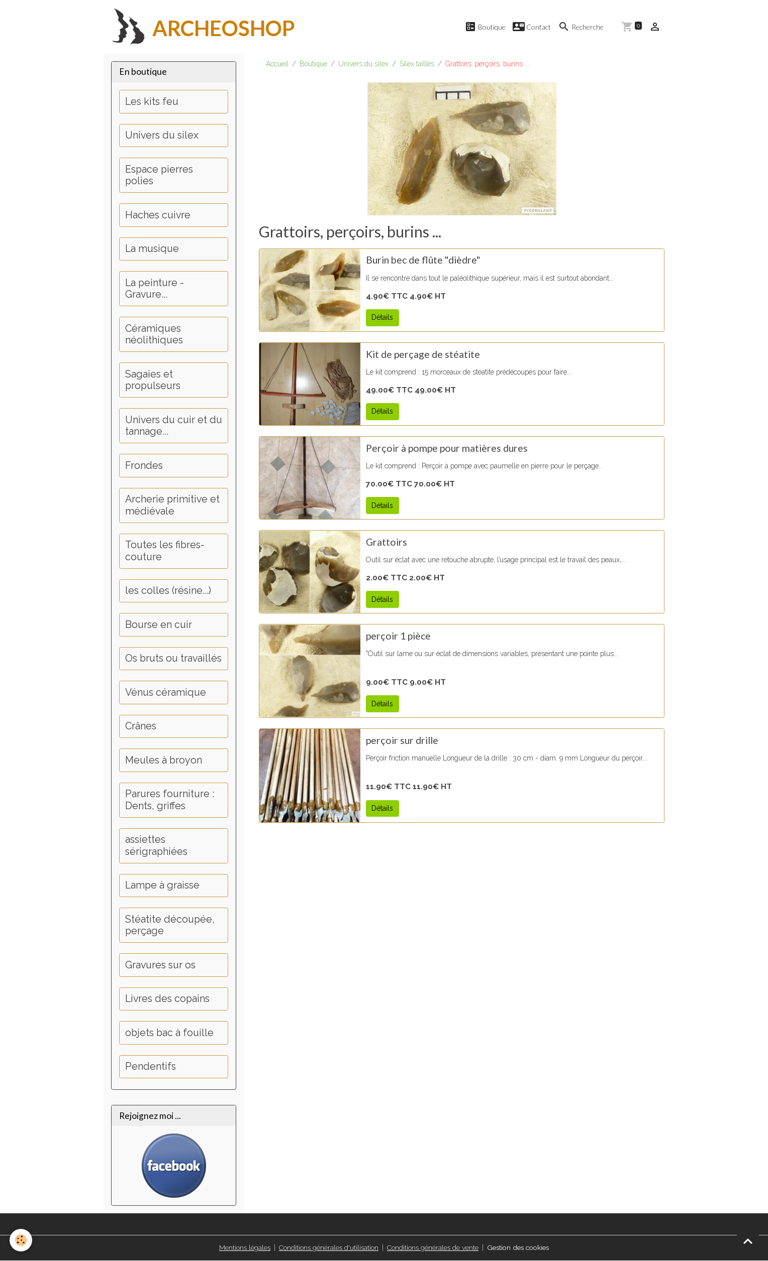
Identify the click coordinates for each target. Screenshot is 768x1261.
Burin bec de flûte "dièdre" (423, 260)
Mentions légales (241, 1248)
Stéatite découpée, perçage (170, 926)
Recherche (581, 27)
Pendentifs (150, 1067)
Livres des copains (167, 999)
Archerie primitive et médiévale (172, 506)
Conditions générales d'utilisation (326, 1248)
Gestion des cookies (520, 1248)
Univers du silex (363, 64)
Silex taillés (417, 64)
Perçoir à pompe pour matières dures (447, 448)
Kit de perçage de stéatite (423, 354)
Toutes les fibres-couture (165, 551)
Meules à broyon (163, 761)
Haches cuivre (157, 215)
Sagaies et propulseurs (152, 381)
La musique (152, 249)
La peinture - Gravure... (154, 289)
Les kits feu (151, 102)
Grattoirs (386, 542)
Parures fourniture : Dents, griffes (169, 800)
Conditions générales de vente (432, 1248)
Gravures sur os (160, 965)
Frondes (144, 466)
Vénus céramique (165, 693)
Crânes (140, 726)
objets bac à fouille (169, 1033)
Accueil (277, 64)
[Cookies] (21, 1240)
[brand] (200, 27)
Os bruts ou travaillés (173, 659)
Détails (382, 318)
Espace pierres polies (159, 176)
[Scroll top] (747, 1240)
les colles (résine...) (168, 591)
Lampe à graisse (162, 886)
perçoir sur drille (402, 740)
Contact (532, 27)
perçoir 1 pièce (398, 636)
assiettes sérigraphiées (156, 846)
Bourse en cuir (158, 625)
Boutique (485, 27)
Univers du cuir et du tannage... (173, 426)
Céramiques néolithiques (154, 335)
